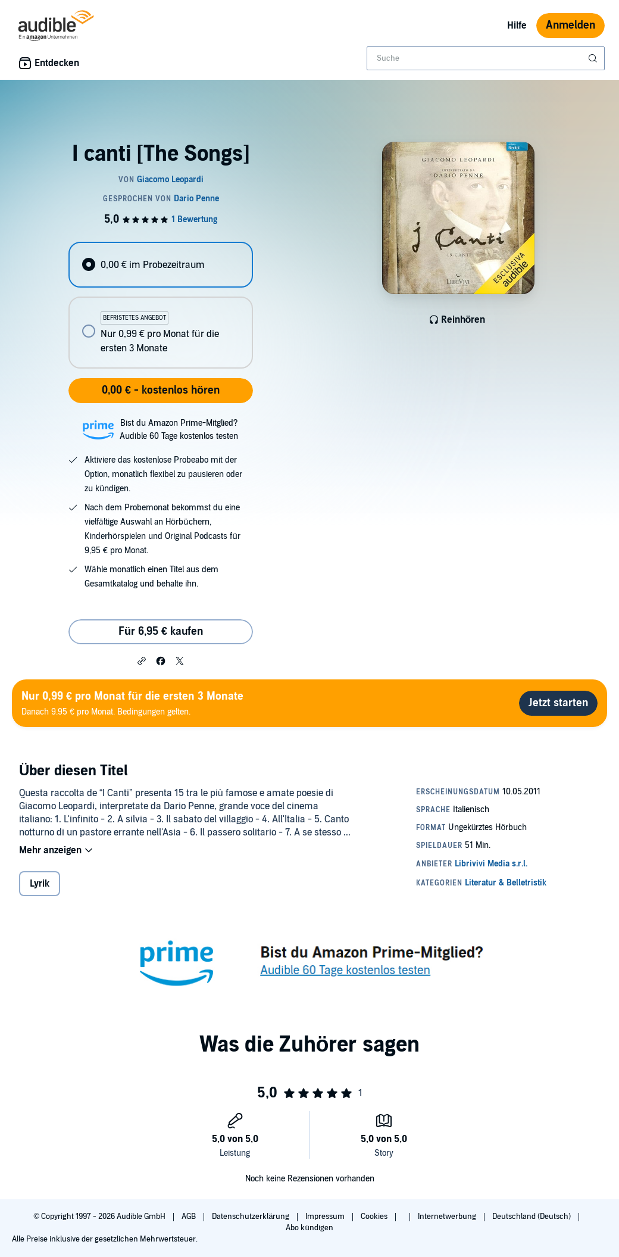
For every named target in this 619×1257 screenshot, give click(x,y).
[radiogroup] (160, 305)
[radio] (160, 265)
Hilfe (517, 26)
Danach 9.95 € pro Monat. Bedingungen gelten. (132, 703)
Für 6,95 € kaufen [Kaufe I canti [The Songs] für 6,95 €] (160, 631)
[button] (141, 660)
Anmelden (570, 25)
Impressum (325, 1216)
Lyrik (39, 884)
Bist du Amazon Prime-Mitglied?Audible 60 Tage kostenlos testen (179, 429)
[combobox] (486, 58)
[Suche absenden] (594, 58)
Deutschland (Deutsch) (532, 1216)
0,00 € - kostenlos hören (161, 390)
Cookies (375, 1216)
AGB (190, 1216)
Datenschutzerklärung (251, 1216)
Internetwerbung (448, 1216)
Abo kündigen (309, 1228)
